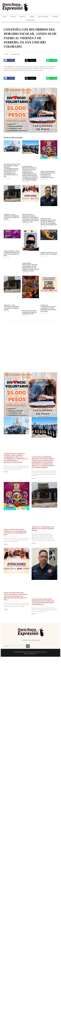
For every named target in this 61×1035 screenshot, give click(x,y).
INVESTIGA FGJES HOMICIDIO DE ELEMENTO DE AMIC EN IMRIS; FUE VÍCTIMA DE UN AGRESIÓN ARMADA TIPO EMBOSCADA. (48, 222)
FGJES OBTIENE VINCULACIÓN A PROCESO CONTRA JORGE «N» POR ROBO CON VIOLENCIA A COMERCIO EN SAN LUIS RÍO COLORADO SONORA (30, 267)
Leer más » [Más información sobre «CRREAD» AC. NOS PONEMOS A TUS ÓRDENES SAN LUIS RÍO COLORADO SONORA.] (34, 543)
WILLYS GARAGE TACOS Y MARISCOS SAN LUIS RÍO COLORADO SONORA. (29, 312)
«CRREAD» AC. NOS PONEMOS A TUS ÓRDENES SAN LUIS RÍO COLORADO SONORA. (11, 217)
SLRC (6, 54)
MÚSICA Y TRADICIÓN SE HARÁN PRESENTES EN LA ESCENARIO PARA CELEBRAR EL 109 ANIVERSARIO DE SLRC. (48, 174)
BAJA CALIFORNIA (43, 16)
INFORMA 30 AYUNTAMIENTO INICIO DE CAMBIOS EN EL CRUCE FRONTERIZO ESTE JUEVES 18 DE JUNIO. (48, 308)
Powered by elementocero (30, 653)
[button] (9, 60)
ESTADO (32, 16)
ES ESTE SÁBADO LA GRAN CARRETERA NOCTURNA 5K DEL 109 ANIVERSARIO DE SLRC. (12, 253)
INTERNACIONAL (30, 20)
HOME (4, 16)
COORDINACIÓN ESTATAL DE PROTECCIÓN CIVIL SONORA (48, 253)
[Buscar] (28, 646)
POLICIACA (23, 16)
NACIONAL (55, 16)
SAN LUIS (12, 16)
